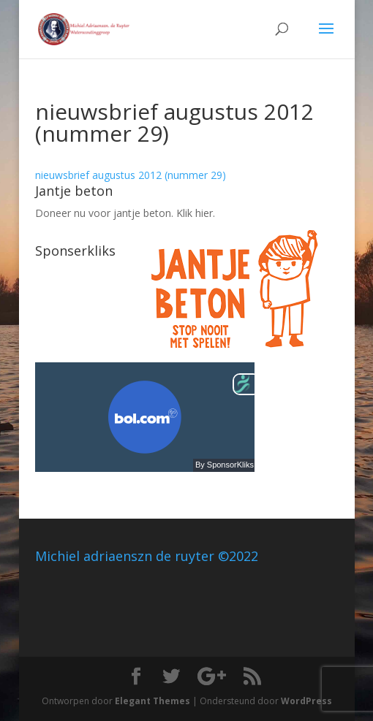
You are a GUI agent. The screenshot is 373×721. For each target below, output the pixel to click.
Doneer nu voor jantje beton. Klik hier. (125, 213)
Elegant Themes (152, 701)
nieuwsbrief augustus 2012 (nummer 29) (130, 175)
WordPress (306, 701)
